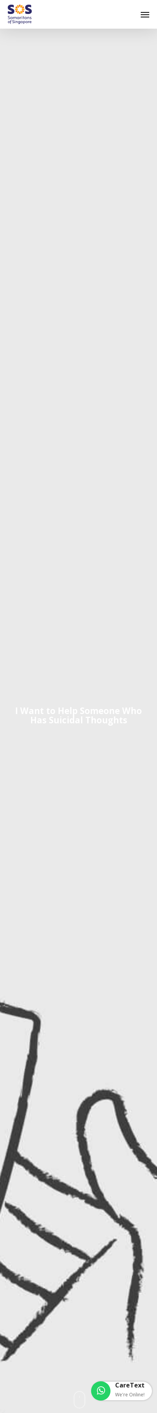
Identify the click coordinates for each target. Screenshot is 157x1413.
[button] (145, 14)
